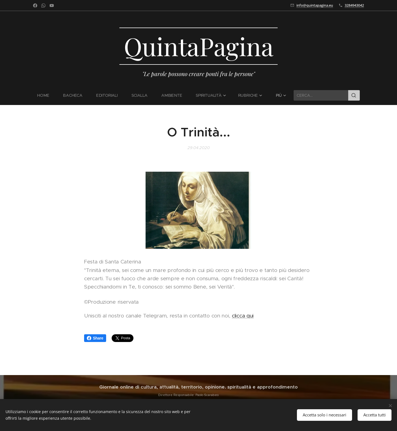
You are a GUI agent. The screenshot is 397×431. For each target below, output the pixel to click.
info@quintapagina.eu (314, 5)
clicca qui (243, 316)
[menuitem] (47, 95)
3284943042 (354, 5)
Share (95, 338)
